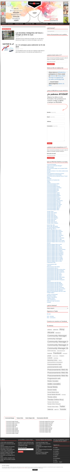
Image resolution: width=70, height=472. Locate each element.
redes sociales (54, 384)
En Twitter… (56, 447)
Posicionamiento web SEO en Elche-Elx (55, 272)
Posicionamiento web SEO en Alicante (55, 270)
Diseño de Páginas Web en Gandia (54, 257)
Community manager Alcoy (11, 424)
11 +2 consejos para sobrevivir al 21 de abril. (30, 46)
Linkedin (49, 358)
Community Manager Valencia (53, 207)
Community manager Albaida (12, 429)
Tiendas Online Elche (51, 219)
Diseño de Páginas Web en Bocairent (55, 235)
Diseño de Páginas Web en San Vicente (56, 240)
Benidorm (58, 332)
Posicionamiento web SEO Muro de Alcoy (56, 288)
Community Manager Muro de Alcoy (55, 200)
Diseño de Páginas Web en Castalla (55, 258)
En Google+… (56, 454)
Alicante (50, 332)
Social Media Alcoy (53, 392)
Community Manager (7, 23)
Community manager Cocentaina (13, 422)
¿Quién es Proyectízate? (57, 23)
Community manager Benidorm (12, 430)
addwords (55, 329)
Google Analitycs (50, 292)
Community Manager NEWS (53, 183)
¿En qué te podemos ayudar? (53, 227)
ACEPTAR (35, 469)
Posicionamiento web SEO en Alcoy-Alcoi (56, 269)
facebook (49, 353)
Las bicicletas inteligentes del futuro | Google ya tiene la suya (29, 34)
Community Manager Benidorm (54, 195)
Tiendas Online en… (51, 214)
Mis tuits (49, 314)
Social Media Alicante (53, 394)
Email (51, 117)
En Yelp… (55, 460)
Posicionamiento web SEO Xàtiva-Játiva (56, 277)
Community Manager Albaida (53, 194)
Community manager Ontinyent (46, 424)
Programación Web (51, 262)
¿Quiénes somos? (51, 298)
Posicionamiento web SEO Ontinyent (55, 284)
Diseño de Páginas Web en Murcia (54, 248)
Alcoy (61, 329)
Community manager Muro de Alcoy (47, 421)
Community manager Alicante (12, 421)
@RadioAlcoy (61, 72)
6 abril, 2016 (17, 36)
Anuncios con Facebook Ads (53, 180)
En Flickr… (55, 456)
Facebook (49, 178)
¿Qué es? (49, 265)
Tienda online (52, 397)
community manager (54, 339)
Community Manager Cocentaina (54, 187)
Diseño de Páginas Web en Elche (54, 234)
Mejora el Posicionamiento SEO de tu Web (56, 291)
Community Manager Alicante (53, 186)
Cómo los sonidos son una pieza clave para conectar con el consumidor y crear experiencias (7, 448)
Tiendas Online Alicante (52, 216)
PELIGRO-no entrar (51, 295)
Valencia (50, 409)
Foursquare (65, 353)
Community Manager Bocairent (54, 198)
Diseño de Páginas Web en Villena (54, 255)
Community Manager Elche (53, 190)
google (49, 355)
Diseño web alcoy (51, 350)
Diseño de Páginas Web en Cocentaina (55, 237)
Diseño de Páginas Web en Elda (54, 236)
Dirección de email (51, 153)
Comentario (52, 126)
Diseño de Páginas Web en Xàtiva (54, 261)
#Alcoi (63, 76)
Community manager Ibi (11, 426)
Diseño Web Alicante (61, 350)
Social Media (52, 387)
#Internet (53, 76)
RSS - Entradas (50, 316)
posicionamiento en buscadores (54, 362)
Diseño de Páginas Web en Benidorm (55, 253)
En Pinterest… (56, 453)
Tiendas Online (19, 23)
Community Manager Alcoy (53, 189)
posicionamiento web (54, 367)
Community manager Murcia (45, 426)
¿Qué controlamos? (51, 299)
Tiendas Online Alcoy (51, 215)
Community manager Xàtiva (45, 431)
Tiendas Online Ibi (51, 220)
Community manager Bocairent (12, 431)
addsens (49, 329)
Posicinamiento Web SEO (42, 418)
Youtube (49, 182)
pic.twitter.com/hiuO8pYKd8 (56, 79)
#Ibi (50, 77)
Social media (52, 390)
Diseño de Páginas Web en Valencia (55, 259)
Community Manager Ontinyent (54, 201)
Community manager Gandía (12, 428)
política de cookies (23, 467)
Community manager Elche (11, 425)
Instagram (62, 355)
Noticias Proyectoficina (52, 297)
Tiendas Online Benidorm (52, 217)
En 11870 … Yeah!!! (57, 462)
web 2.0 (56, 409)
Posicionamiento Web (42, 23)
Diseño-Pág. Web (29, 23)
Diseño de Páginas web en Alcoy (54, 230)
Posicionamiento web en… (53, 268)
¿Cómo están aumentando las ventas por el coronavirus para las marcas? (7, 444)
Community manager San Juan (46, 425)
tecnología (64, 394)
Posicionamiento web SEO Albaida (54, 283)
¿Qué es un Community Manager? (54, 165)
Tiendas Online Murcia (52, 221)
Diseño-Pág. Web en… (52, 228)
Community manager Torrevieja (46, 428)
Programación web (53, 378)
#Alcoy (59, 76)
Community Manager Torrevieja (54, 205)
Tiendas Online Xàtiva (52, 406)
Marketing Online (52, 360)
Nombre (51, 112)
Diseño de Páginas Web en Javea (54, 244)
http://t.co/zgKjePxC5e (57, 77)
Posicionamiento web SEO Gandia (54, 278)
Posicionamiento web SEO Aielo (54, 282)
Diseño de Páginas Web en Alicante (55, 231)
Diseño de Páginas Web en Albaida (54, 250)
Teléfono (49, 121)
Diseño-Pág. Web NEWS (52, 226)
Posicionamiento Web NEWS (53, 266)
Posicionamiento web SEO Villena (54, 274)
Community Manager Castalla (53, 199)
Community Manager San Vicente (54, 204)
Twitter (48, 181)
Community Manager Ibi (52, 191)
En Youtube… (56, 451)
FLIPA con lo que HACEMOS (53, 301)
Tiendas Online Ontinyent (52, 223)
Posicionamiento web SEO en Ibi (54, 273)
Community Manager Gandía (53, 192)
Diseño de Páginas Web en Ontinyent (55, 252)
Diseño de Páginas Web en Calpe (54, 239)
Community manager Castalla (12, 433)
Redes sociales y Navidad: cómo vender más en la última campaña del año (7, 459)
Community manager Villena (45, 430)
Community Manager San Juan (54, 203)
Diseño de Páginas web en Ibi (53, 245)
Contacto (49, 302)
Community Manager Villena (53, 208)
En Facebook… (56, 449)
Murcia (60, 360)
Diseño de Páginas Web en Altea (54, 232)
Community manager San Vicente (46, 422)
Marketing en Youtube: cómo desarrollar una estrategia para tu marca (7, 455)
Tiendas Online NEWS (52, 212)
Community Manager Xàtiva (53, 209)
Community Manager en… (52, 185)
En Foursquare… (57, 458)
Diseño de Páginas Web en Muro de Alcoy (56, 249)
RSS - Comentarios (51, 317)
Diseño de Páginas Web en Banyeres (55, 254)
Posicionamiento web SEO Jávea (54, 275)
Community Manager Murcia (53, 196)
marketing (56, 358)
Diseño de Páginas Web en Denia (54, 246)
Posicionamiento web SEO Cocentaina (55, 287)
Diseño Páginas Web (30, 418)
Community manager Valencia (46, 429)
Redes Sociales (50, 167)
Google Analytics (55, 355)
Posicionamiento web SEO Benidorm (55, 290)
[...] (42, 40)
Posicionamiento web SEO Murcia (54, 286)
